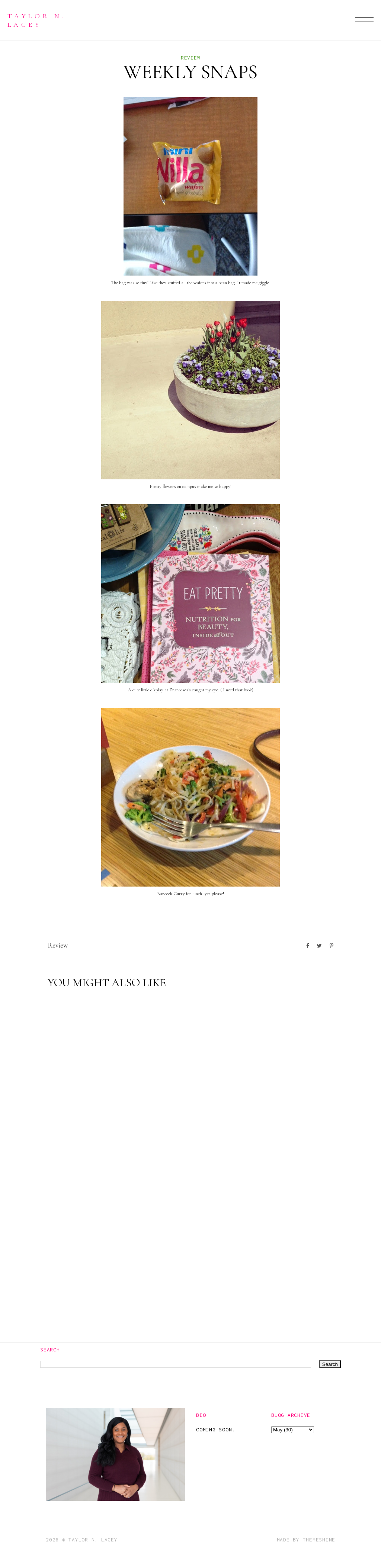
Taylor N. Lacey (36, 20)
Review (191, 58)
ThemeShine (319, 1540)
